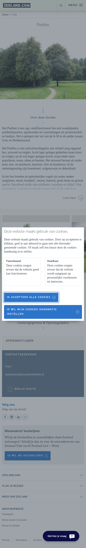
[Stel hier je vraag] (61, 536)
